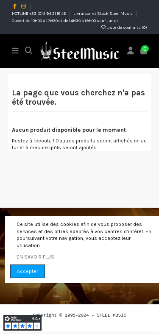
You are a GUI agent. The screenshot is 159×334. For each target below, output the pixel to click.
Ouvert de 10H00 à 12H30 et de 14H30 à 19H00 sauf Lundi (65, 20)
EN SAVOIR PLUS (35, 257)
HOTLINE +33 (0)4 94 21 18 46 (39, 13)
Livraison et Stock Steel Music (103, 13)
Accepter (27, 271)
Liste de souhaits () (124, 27)
